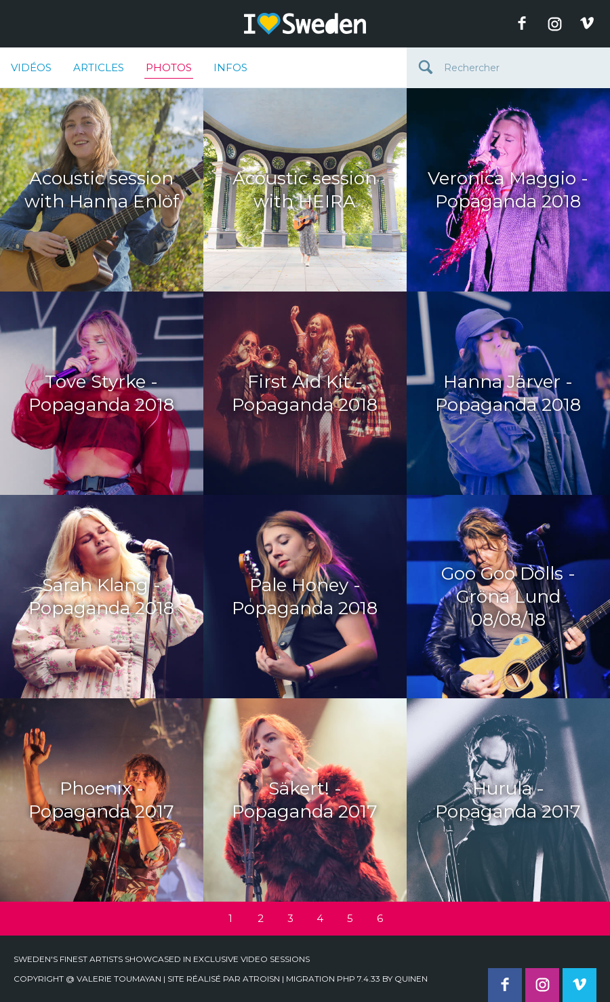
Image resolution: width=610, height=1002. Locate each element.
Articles (98, 67)
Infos (230, 67)
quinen (411, 979)
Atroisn (261, 979)
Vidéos (31, 67)
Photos (168, 70)
